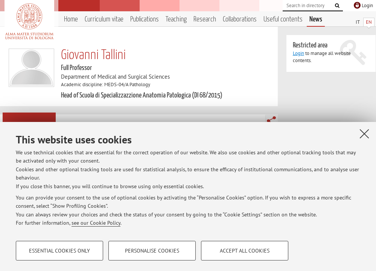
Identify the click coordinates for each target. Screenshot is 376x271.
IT (358, 22)
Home (71, 19)
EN (369, 22)
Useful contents (283, 19)
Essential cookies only (59, 250)
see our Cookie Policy (96, 222)
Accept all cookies (244, 250)
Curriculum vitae (104, 19)
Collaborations (240, 19)
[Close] (364, 134)
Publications (144, 19)
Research (204, 19)
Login (298, 53)
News (315, 19)
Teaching (176, 19)
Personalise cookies (152, 250)
